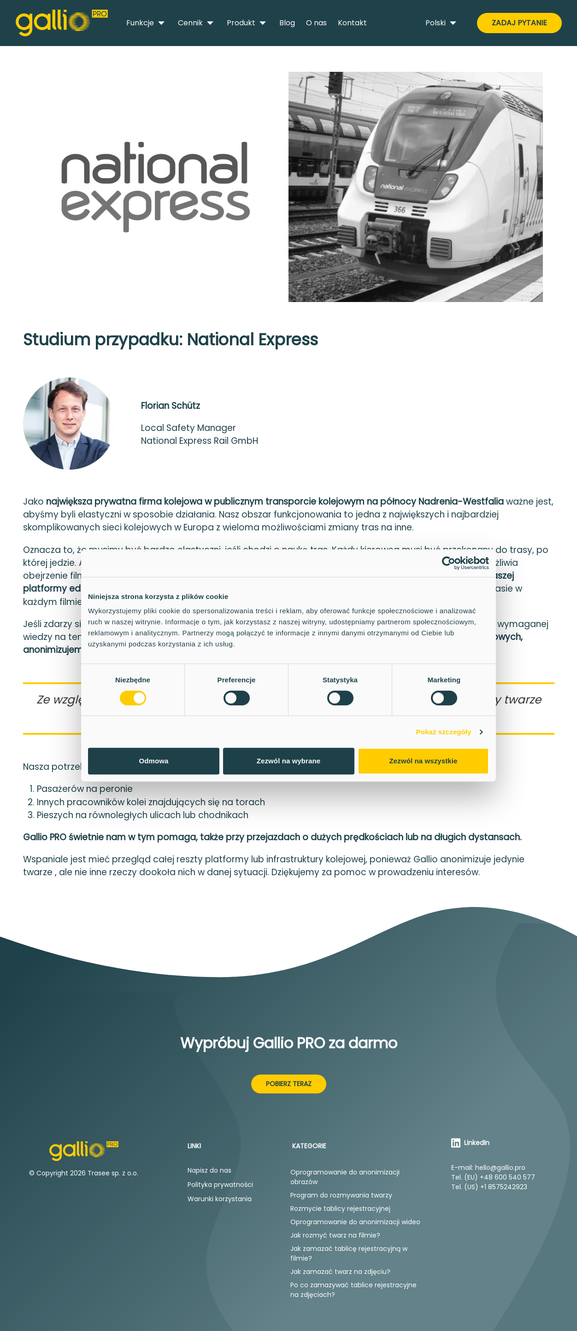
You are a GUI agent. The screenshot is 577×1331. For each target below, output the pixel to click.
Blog (287, 22)
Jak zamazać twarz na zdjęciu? (340, 1271)
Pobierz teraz (289, 1083)
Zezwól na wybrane (288, 761)
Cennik (197, 23)
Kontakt (352, 22)
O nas (316, 22)
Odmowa (154, 761)
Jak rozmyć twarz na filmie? (335, 1235)
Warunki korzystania (220, 1198)
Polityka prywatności (220, 1184)
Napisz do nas (209, 1170)
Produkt (247, 23)
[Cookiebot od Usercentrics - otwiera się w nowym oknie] (448, 563)
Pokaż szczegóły (443, 732)
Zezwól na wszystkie (423, 761)
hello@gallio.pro (500, 1167)
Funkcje (146, 23)
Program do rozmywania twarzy (341, 1195)
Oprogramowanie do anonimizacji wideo (355, 1221)
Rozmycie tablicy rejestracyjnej (340, 1208)
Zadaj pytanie (519, 22)
